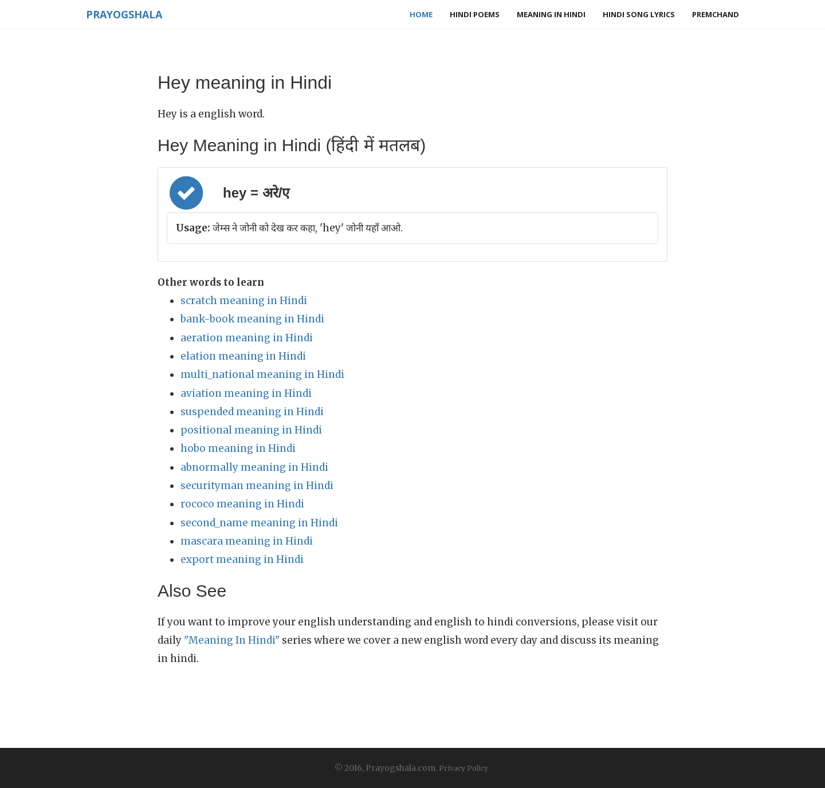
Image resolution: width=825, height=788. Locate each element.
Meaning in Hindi (551, 14)
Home (421, 14)
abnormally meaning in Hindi (254, 467)
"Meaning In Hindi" (232, 640)
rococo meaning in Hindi (242, 504)
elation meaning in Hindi (243, 356)
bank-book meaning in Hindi (252, 319)
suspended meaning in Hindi (252, 411)
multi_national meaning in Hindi (262, 374)
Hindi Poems (475, 14)
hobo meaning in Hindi (238, 448)
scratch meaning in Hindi (243, 300)
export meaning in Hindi (242, 559)
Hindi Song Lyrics (639, 14)
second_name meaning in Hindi (259, 523)
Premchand (715, 14)
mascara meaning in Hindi (246, 541)
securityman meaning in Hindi (256, 485)
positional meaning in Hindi (251, 430)
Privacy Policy (463, 768)
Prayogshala (124, 14)
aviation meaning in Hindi (246, 393)
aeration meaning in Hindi (246, 338)
